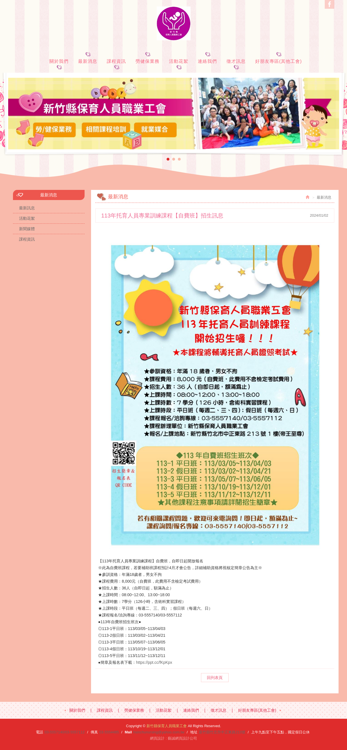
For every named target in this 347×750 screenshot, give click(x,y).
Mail (128, 732)
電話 (39, 732)
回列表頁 (215, 677)
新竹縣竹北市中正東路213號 (222, 732)
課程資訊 (27, 239)
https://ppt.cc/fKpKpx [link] (154, 662)
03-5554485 (109, 732)
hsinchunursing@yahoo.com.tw (158, 732)
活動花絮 (27, 218)
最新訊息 (27, 208)
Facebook (329, 4)
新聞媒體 (27, 229)
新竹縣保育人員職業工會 (174, 23)
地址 (194, 732)
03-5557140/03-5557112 (65, 732)
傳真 (94, 732)
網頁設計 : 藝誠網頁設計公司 (173, 738)
